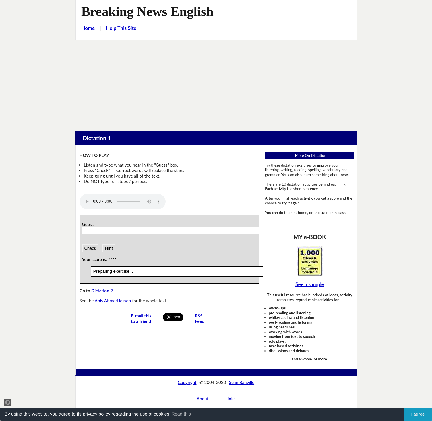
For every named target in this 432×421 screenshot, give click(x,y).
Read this (181, 414)
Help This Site (121, 28)
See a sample (309, 284)
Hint (109, 248)
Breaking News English (147, 11)
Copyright (187, 382)
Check (90, 248)
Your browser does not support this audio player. (123, 201)
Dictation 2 (102, 290)
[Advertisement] (216, 82)
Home (88, 28)
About (202, 398)
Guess (89, 224)
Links (230, 398)
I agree (418, 414)
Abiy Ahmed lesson (113, 300)
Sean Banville (241, 382)
